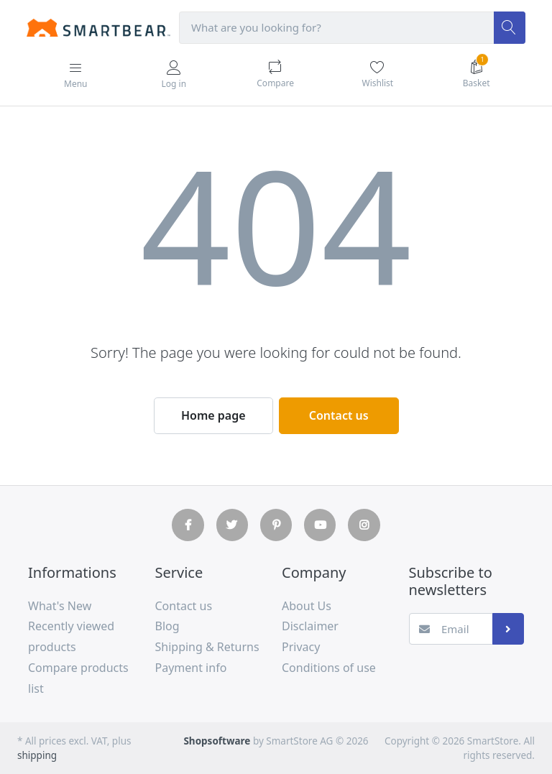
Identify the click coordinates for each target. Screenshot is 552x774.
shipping (37, 755)
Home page (213, 415)
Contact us (339, 415)
